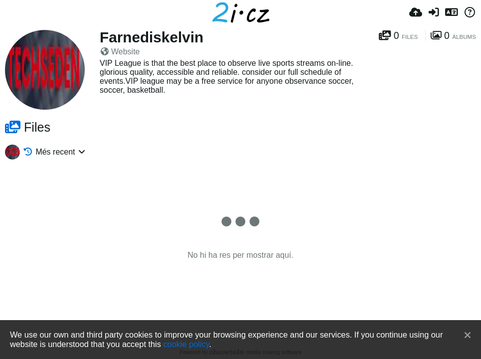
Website (120, 51)
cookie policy (186, 344)
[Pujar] (415, 12)
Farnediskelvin (151, 37)
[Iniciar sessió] (433, 12)
